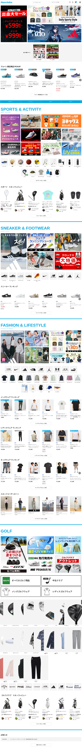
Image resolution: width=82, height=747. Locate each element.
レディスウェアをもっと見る (41, 455)
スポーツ (10, 101)
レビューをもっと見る (41, 215)
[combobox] (41, 2)
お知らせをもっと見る (41, 744)
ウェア (50, 101)
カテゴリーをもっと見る (41, 180)
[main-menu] (80, 2)
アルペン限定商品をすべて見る (41, 94)
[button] (80, 80)
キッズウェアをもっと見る (41, 487)
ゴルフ (70, 101)
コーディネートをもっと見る (41, 518)
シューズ (30, 101)
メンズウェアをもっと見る (41, 423)
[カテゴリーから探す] (58, 2)
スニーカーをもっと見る (41, 312)
